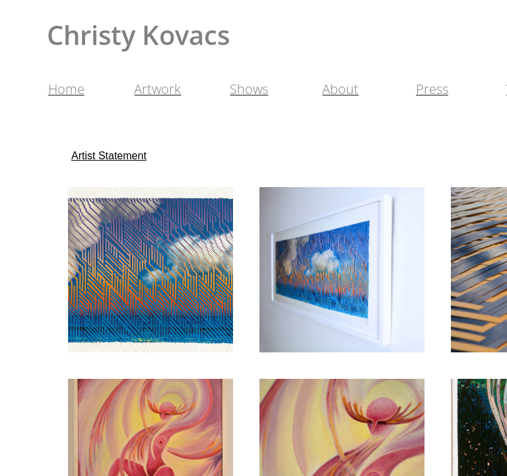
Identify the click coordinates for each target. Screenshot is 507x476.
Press (432, 89)
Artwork (157, 89)
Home (66, 89)
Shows (249, 89)
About (340, 89)
